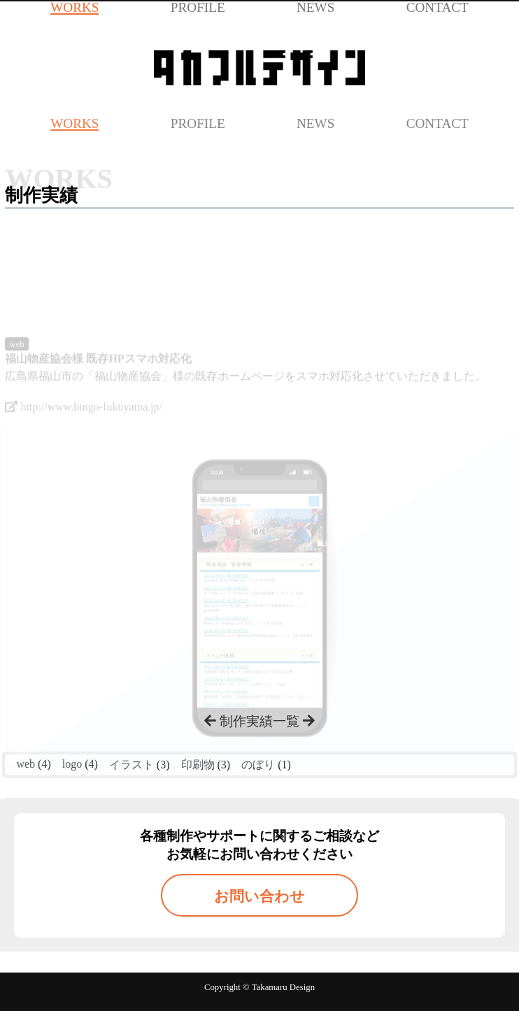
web (16, 363)
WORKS (74, 123)
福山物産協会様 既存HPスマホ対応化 (98, 377)
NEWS (315, 123)
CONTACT (437, 123)
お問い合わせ (259, 896)
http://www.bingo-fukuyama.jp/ (83, 425)
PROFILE (198, 123)
